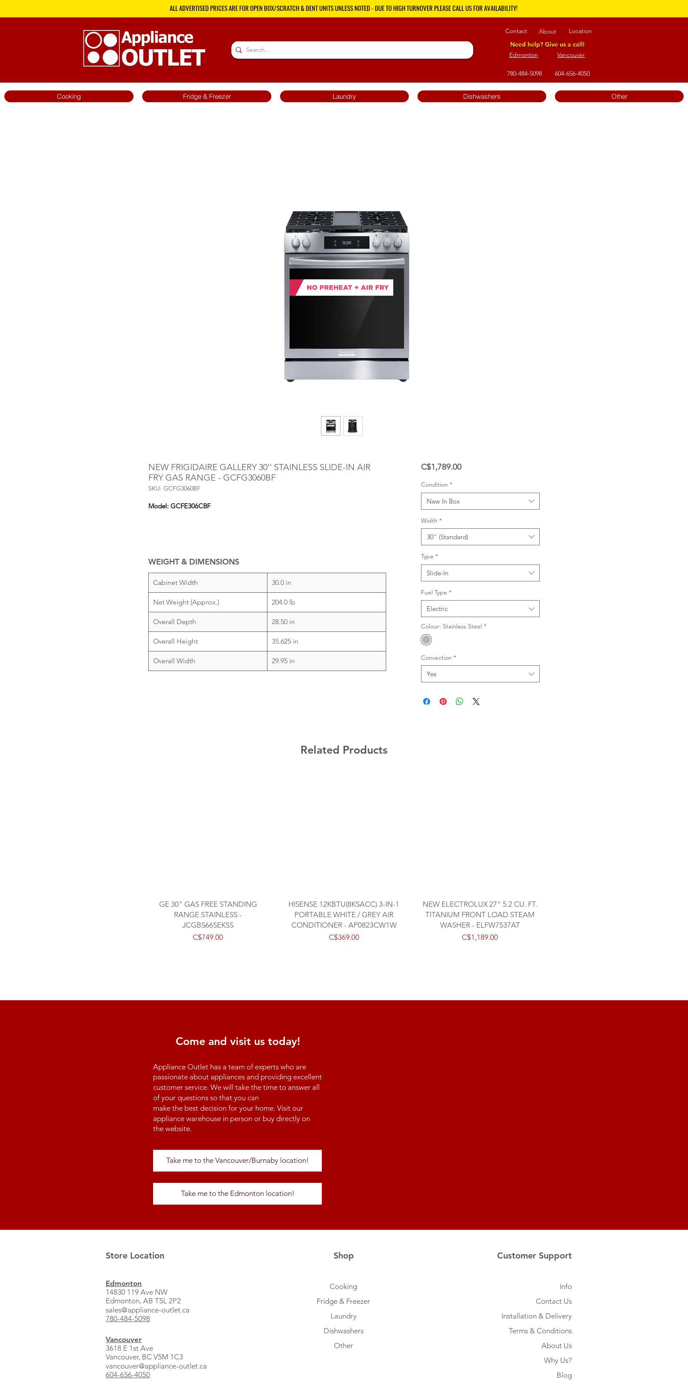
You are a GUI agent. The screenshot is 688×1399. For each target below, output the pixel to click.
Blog (564, 1375)
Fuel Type (436, 592)
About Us (556, 1345)
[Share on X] (476, 701)
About (547, 31)
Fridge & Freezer (343, 1301)
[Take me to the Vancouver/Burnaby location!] (237, 1161)
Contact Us (554, 1301)
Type (429, 556)
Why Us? (558, 1360)
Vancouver (571, 55)
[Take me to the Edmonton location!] (237, 1194)
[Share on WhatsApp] (459, 701)
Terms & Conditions (540, 1330)
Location (580, 31)
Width (431, 520)
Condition (436, 484)
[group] (344, 863)
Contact (516, 31)
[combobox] (480, 501)
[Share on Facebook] (426, 701)
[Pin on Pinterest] (443, 701)
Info (566, 1286)
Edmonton (523, 55)
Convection (438, 657)
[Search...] (350, 50)
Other (343, 1345)
